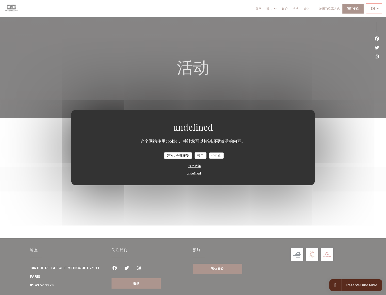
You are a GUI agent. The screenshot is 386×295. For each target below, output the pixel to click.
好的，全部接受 (178, 155)
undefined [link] (194, 173)
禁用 (200, 155)
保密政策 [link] (194, 166)
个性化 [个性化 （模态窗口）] (216, 155)
